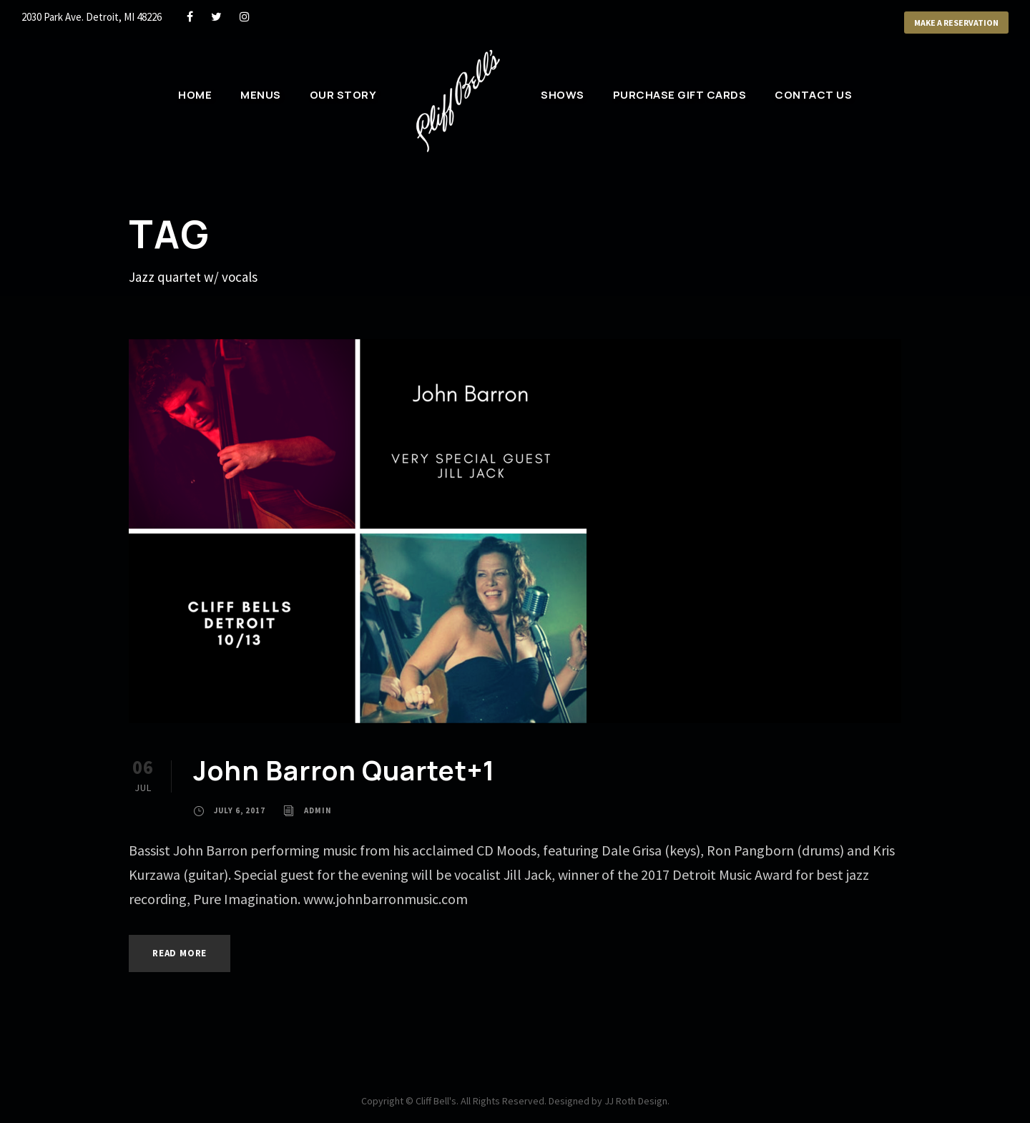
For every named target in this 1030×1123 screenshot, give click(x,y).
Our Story (343, 94)
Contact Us (813, 94)
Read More (179, 953)
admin (318, 810)
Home (195, 94)
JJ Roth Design (635, 1100)
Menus (260, 94)
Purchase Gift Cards (680, 94)
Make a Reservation (956, 22)
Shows (562, 94)
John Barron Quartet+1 (344, 770)
